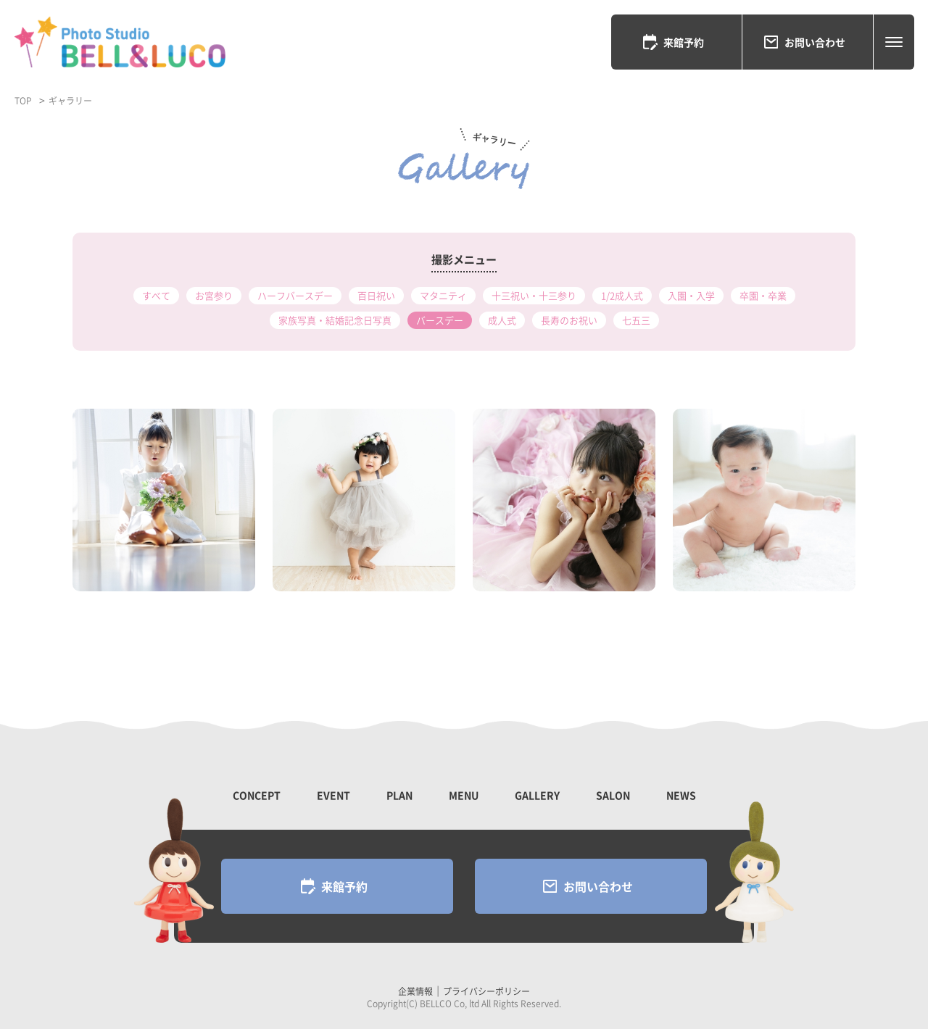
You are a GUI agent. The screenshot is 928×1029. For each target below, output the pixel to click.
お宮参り (214, 295)
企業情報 (415, 991)
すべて (156, 295)
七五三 (636, 320)
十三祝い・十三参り (534, 295)
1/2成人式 (622, 295)
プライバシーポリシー (486, 991)
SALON (613, 795)
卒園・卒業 (763, 295)
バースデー (439, 320)
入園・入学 (691, 295)
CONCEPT (257, 795)
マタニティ (443, 295)
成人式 (502, 320)
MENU (463, 795)
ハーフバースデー (295, 295)
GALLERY (537, 795)
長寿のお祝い (569, 320)
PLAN (399, 795)
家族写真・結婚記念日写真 (335, 320)
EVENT (333, 795)
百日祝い (376, 295)
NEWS (681, 795)
